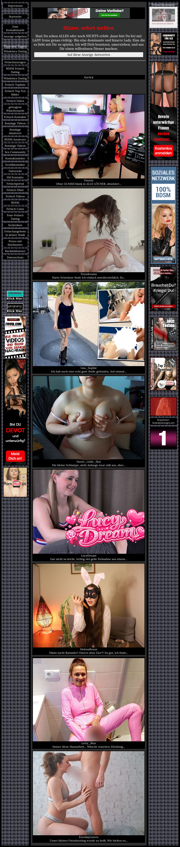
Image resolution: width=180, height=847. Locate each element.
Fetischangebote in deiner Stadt (15, 233)
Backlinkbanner (15, 251)
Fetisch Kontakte (15, 117)
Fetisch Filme (15, 190)
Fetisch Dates (15, 100)
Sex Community (15, 152)
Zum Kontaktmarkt (15, 28)
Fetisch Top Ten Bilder (15, 92)
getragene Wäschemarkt (15, 108)
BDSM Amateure (15, 139)
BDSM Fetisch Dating (15, 70)
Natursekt (15, 171)
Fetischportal (15, 183)
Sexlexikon (15, 225)
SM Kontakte (15, 177)
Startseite (15, 16)
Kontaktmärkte (15, 158)
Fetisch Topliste (15, 84)
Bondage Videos (15, 123)
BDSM (15, 202)
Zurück (89, 77)
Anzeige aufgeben (15, 36)
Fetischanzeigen (15, 62)
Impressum (15, 5)
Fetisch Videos (15, 196)
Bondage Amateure (15, 131)
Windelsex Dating (15, 51)
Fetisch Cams (15, 209)
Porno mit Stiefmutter (15, 242)
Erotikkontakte (15, 164)
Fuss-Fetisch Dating (15, 216)
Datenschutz (15, 257)
